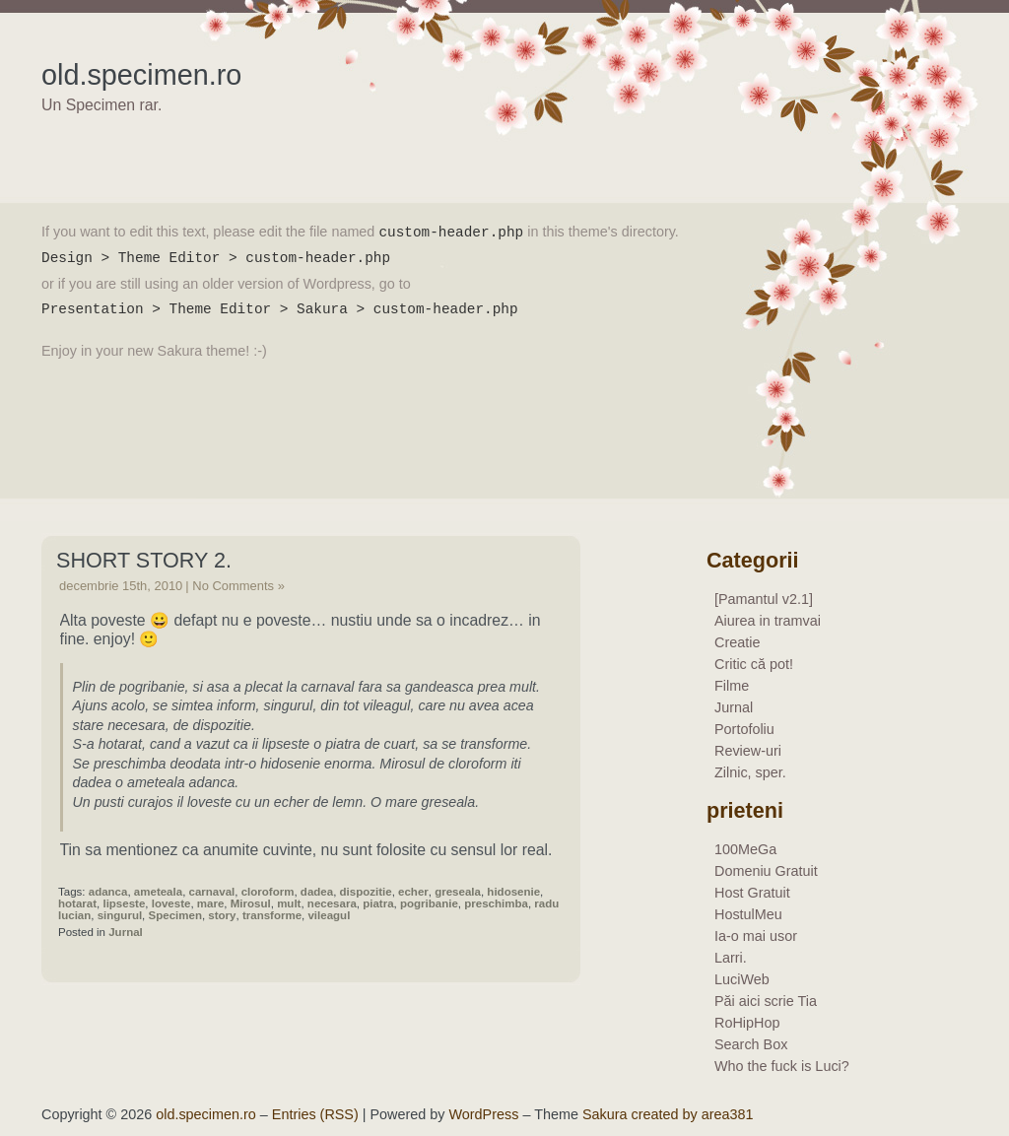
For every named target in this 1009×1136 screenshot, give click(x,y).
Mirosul (251, 903)
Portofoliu (744, 729)
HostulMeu (748, 914)
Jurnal (125, 932)
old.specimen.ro (141, 75)
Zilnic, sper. (750, 772)
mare (211, 903)
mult (289, 903)
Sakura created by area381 (668, 1114)
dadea (317, 892)
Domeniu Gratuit (766, 871)
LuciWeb (742, 979)
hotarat (77, 903)
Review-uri (747, 751)
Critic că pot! (753, 664)
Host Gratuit (752, 893)
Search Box (750, 1044)
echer (413, 892)
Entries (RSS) (315, 1114)
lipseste (123, 903)
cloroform (268, 892)
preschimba (496, 903)
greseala (458, 892)
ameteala (158, 892)
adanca (108, 892)
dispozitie (366, 892)
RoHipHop (746, 1023)
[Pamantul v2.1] (763, 599)
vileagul (328, 915)
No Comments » (238, 585)
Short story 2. (144, 560)
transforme (272, 915)
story (221, 915)
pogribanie (429, 903)
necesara (332, 903)
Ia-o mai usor (755, 936)
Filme (731, 686)
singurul (120, 915)
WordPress (484, 1114)
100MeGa (745, 849)
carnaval (212, 892)
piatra (378, 903)
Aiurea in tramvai (767, 621)
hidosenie (513, 892)
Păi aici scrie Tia (765, 1001)
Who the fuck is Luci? (781, 1066)
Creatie (737, 642)
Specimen (175, 915)
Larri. (730, 958)
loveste (171, 903)
